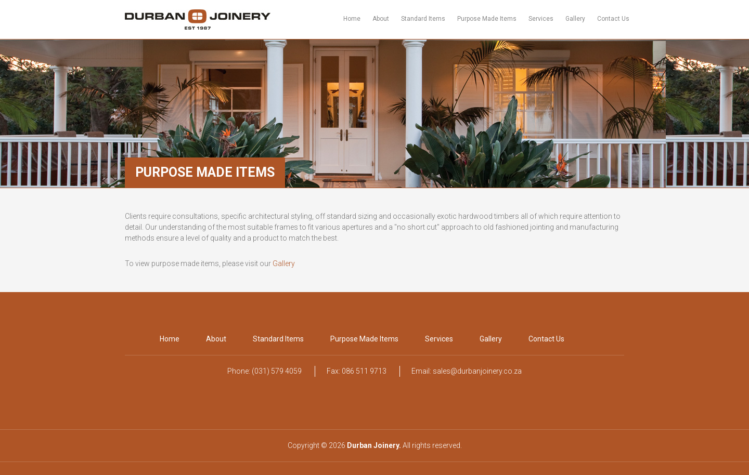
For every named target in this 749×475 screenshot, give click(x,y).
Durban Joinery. (374, 445)
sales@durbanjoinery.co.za (477, 371)
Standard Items (423, 18)
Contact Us (613, 18)
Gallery (575, 18)
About (380, 18)
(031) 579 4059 (277, 371)
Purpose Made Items (486, 18)
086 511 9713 (364, 371)
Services (540, 18)
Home (351, 18)
